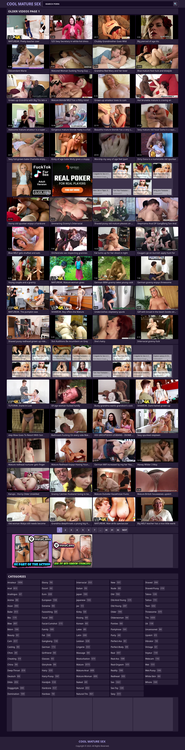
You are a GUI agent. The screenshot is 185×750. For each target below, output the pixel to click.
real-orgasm (120, 665)
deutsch (14, 676)
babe (12, 612)
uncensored (153, 629)
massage (83, 653)
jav (80, 606)
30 (106, 530)
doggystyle (16, 688)
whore (151, 682)
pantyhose (119, 629)
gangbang (50, 641)
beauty (13, 635)
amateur (15, 582)
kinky (81, 612)
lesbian (83, 641)
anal (12, 588)
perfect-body (120, 647)
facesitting (50, 612)
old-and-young (121, 600)
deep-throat (16, 670)
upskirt (151, 635)
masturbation (86, 659)
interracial (84, 582)
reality (117, 670)
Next (124, 530)
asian (13, 606)
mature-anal (85, 670)
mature (83, 665)
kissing (82, 618)
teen (150, 606)
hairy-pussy (51, 676)
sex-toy (117, 688)
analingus (14, 594)
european (49, 600)
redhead (118, 676)
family (48, 629)
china (12, 665)
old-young (119, 606)
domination (16, 694)
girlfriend (49, 653)
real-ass (118, 659)
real (116, 653)
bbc (12, 618)
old (115, 594)
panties (117, 624)
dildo (13, 682)
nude (116, 588)
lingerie (83, 647)
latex (81, 629)
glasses (48, 659)
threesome (153, 612)
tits (150, 618)
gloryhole (49, 665)
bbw (12, 624)
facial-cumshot (52, 624)
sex (116, 682)
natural (83, 688)
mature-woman (87, 676)
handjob (49, 682)
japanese (83, 600)
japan (82, 594)
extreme (48, 606)
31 (112, 530)
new (116, 582)
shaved (151, 582)
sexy (116, 694)
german (49, 647)
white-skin (153, 676)
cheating (14, 659)
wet (150, 665)
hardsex (48, 694)
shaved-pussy (155, 588)
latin (81, 635)
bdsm (13, 629)
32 (118, 530)
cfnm (12, 653)
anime (13, 600)
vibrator (151, 641)
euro (47, 594)
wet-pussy (153, 670)
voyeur (151, 653)
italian (82, 588)
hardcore (49, 688)
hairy (47, 670)
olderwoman (120, 618)
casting (13, 647)
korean (82, 624)
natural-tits (85, 694)
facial (47, 618)
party (116, 635)
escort (47, 588)
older (116, 612)
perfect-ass (119, 641)
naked (82, 682)
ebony (47, 582)
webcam (152, 659)
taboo (151, 594)
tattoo (151, 600)
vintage (151, 647)
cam (12, 641)
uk (149, 624)
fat (46, 635)
